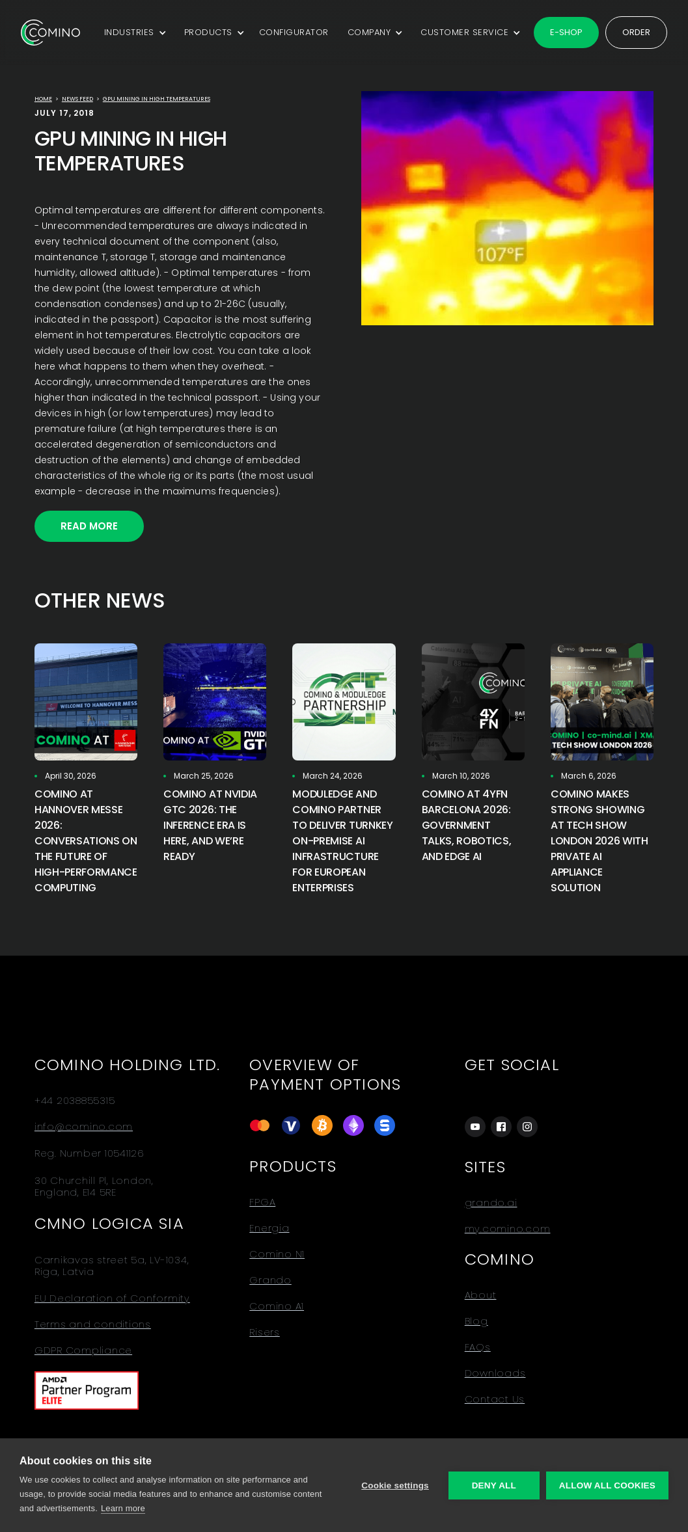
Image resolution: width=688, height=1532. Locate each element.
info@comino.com (83, 1127)
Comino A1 (276, 1306)
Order (636, 32)
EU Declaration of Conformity (112, 1298)
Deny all (494, 1485)
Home (43, 99)
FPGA (262, 1202)
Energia (269, 1228)
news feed (77, 99)
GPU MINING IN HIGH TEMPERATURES (156, 99)
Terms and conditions (92, 1324)
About (481, 1295)
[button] (133, 32)
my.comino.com (508, 1229)
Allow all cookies (607, 1485)
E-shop (566, 32)
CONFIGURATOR (294, 32)
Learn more (123, 1508)
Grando (270, 1280)
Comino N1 (277, 1254)
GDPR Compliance (83, 1350)
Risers (264, 1332)
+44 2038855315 (74, 1100)
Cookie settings (395, 1485)
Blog (476, 1321)
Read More (89, 526)
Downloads (495, 1373)
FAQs (478, 1347)
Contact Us (495, 1399)
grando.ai (491, 1203)
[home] (50, 33)
